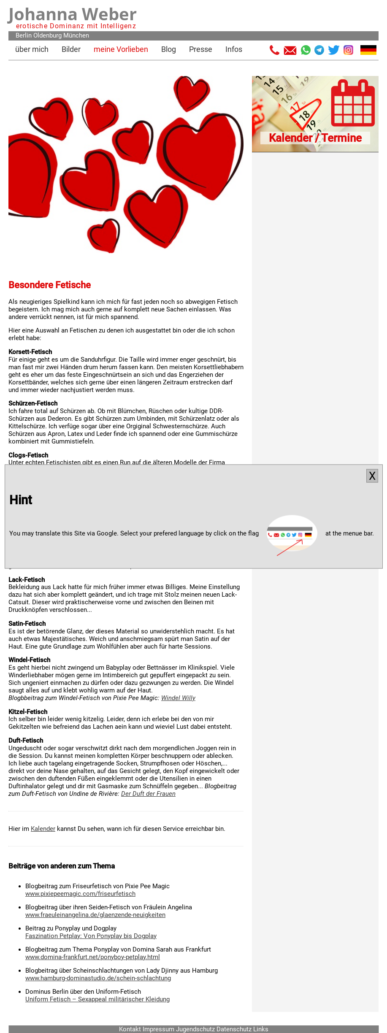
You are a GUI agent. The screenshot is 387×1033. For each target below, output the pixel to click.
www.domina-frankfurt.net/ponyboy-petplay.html (92, 957)
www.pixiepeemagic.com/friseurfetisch (80, 894)
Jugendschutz (195, 1029)
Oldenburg (47, 35)
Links (260, 1029)
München (76, 35)
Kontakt (130, 1029)
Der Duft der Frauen (148, 794)
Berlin (24, 35)
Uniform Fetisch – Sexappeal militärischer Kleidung (97, 999)
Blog (168, 49)
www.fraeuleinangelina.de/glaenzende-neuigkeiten (95, 915)
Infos (233, 49)
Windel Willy (178, 698)
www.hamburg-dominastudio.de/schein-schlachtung (98, 978)
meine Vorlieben (121, 49)
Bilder (71, 49)
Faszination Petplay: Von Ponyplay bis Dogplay (91, 936)
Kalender (43, 829)
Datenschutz (234, 1029)
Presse (200, 49)
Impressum (158, 1029)
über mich (32, 49)
